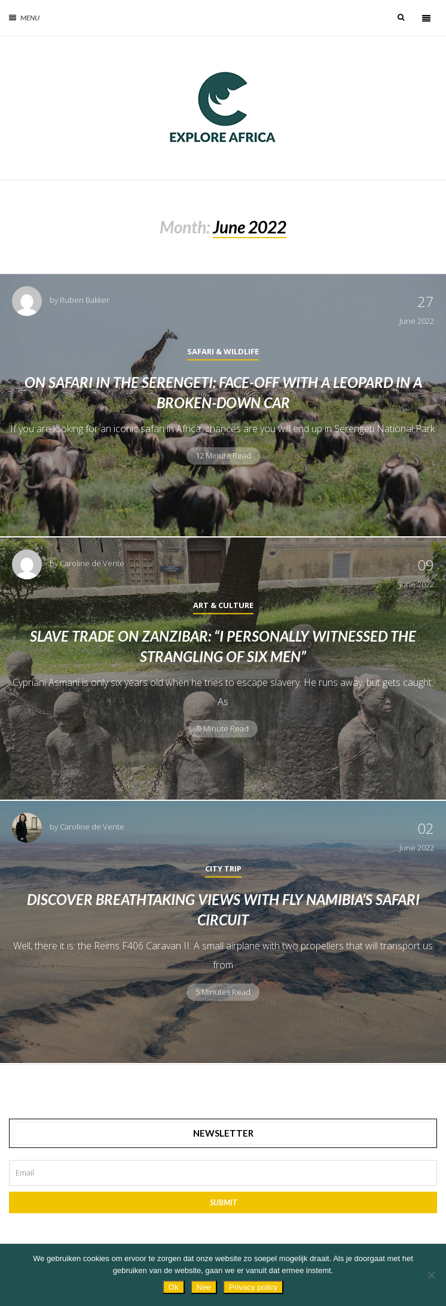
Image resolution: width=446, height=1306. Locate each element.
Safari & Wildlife (223, 351)
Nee (204, 1287)
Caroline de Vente (92, 563)
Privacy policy (253, 1287)
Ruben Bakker (84, 299)
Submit (223, 1202)
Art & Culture (223, 605)
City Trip (223, 868)
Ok (174, 1287)
